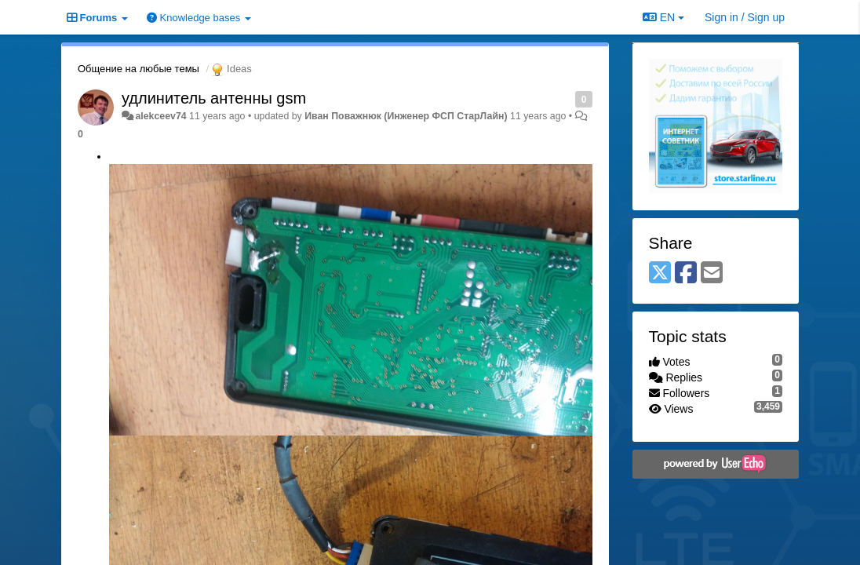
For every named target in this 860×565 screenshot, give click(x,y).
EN (663, 17)
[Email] (712, 273)
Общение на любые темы (138, 69)
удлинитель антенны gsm (214, 98)
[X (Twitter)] (660, 273)
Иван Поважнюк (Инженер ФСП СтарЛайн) (405, 116)
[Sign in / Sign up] (744, 17)
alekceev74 (160, 116)
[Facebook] (686, 273)
